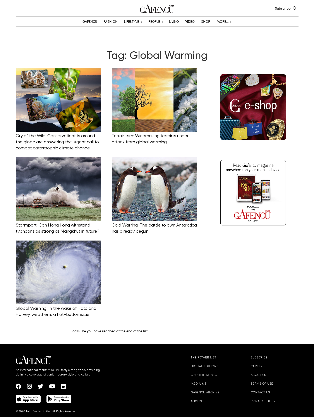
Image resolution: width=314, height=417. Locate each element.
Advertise (199, 401)
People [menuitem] (155, 21)
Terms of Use (262, 383)
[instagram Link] (29, 387)
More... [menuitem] (224, 21)
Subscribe (283, 8)
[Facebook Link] (18, 387)
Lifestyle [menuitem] (133, 21)
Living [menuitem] (174, 21)
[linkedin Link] (63, 387)
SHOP (205, 21)
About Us (258, 375)
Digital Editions (204, 366)
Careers (258, 366)
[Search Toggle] (295, 8)
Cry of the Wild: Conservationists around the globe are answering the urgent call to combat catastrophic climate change (57, 142)
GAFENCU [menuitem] (89, 21)
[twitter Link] (40, 387)
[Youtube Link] (52, 387)
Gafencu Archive (205, 392)
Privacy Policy (263, 401)
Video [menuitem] (190, 21)
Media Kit (199, 383)
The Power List (203, 357)
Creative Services (206, 375)
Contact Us (260, 392)
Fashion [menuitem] (110, 21)
